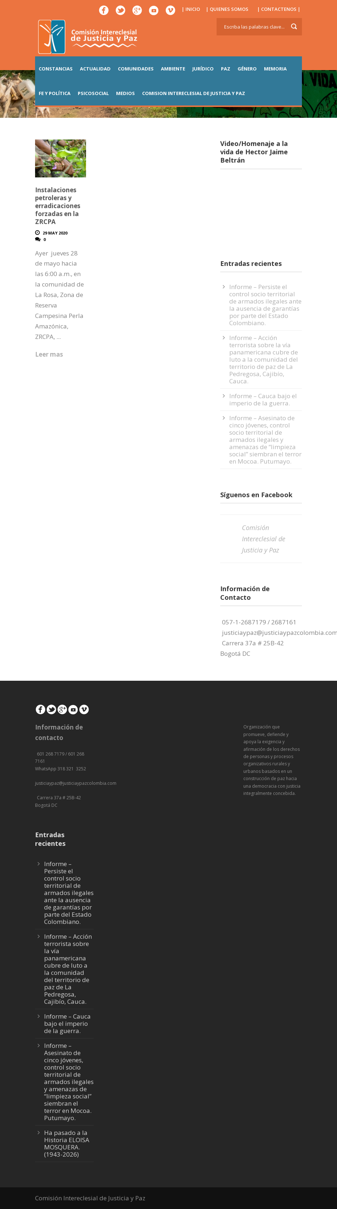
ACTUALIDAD (95, 68)
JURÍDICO (203, 68)
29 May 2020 (55, 233)
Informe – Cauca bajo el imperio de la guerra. (263, 399)
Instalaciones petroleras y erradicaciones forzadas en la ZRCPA (57, 206)
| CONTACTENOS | (278, 9)
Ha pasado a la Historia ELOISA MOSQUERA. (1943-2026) (66, 1143)
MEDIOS (125, 93)
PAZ (225, 68)
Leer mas (49, 354)
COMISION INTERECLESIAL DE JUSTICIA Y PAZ (193, 93)
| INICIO (191, 9)
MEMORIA (275, 68)
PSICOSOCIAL (93, 93)
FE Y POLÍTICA (55, 93)
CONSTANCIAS (56, 68)
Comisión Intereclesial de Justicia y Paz (263, 538)
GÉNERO (247, 68)
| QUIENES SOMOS (227, 9)
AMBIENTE (173, 68)
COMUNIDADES (136, 68)
